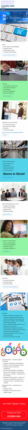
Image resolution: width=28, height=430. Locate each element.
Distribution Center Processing (19, 422)
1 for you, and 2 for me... (8, 177)
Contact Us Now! (14, 413)
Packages (22, 22)
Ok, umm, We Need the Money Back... (10, 286)
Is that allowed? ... (6, 251)
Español (3, 7)
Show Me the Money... (7, 214)
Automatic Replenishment (8, 423)
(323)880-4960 (7, 6)
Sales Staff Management (19, 423)
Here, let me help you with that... (9, 55)
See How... (5, 134)
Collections (20, 425)
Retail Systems (5, 422)
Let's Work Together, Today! (14, 404)
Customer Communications (11, 425)
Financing (11, 422)
